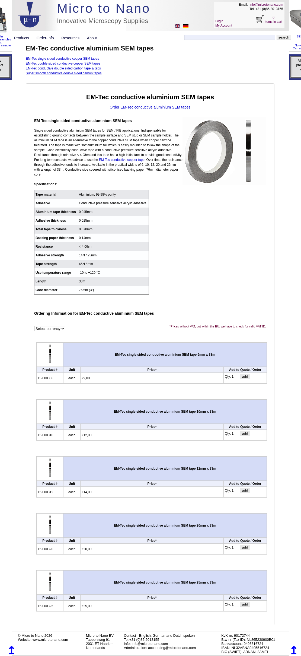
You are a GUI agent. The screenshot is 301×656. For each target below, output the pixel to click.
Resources (72, 38)
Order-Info (47, 38)
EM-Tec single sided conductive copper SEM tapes (62, 58)
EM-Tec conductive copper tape (122, 160)
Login (219, 21)
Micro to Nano (103, 8)
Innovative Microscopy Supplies (102, 20)
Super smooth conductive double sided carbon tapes (64, 73)
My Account (223, 25)
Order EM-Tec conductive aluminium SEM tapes (150, 107)
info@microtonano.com (266, 5)
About (92, 38)
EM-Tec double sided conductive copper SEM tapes (63, 63)
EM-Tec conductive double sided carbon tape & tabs (63, 68)
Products (23, 38)
